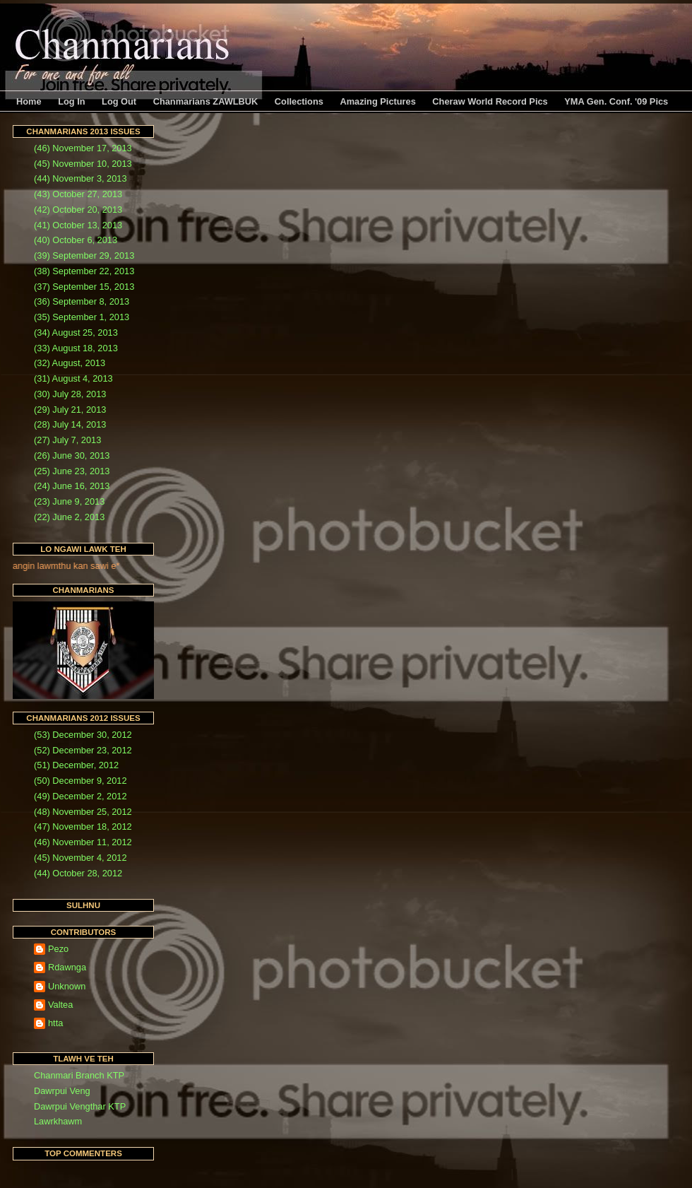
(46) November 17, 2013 (83, 148)
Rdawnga (67, 967)
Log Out (119, 101)
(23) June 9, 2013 (69, 501)
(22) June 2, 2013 (69, 517)
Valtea (60, 1004)
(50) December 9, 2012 (80, 780)
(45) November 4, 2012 (80, 857)
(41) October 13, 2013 (78, 225)
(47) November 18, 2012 (83, 826)
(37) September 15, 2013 (84, 286)
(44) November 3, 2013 (80, 178)
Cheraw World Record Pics (489, 101)
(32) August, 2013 (69, 363)
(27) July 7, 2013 (67, 440)
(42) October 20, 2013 (78, 209)
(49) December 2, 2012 (80, 796)
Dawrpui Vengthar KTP (80, 1106)
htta (55, 1023)
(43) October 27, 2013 (78, 194)
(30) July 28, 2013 (70, 394)
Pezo (58, 948)
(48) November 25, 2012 (83, 811)
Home (29, 101)
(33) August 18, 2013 (76, 348)
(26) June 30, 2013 (71, 455)
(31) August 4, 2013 (73, 378)
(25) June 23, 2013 (71, 471)
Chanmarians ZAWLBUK (205, 101)
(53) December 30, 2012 (83, 734)
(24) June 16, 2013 (71, 486)
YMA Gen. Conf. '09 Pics (616, 101)
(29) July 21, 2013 (70, 409)
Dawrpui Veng (62, 1091)
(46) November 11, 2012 (83, 842)
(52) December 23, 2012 (83, 750)
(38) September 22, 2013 (84, 271)
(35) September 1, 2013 (81, 317)
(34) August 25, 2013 (76, 332)
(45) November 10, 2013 (83, 163)
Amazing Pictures (377, 101)
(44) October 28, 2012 (78, 873)
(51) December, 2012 (76, 765)
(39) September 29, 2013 (84, 255)
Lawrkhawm (58, 1121)
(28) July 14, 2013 (70, 424)
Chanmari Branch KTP (79, 1075)
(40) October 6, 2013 (75, 240)
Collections (299, 101)
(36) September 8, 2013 (81, 301)
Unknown (66, 986)
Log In (71, 101)
